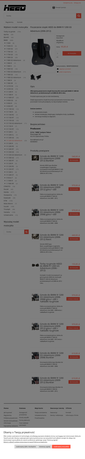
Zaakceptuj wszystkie (61, 447)
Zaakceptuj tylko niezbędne (26, 447)
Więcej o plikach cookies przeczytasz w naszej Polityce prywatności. (25, 442)
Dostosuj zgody (44, 447)
